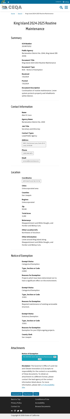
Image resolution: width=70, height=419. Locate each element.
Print (36, 394)
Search (20, 13)
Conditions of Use (42, 399)
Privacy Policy (16, 403)
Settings (66, 2)
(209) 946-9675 (28, 153)
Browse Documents (42, 406)
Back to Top (15, 399)
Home (13, 13)
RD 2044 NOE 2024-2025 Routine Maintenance (39, 358)
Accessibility (40, 403)
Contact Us (58, 2)
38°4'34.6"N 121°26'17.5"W (31, 181)
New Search (28, 394)
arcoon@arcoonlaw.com (31, 161)
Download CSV (16, 394)
